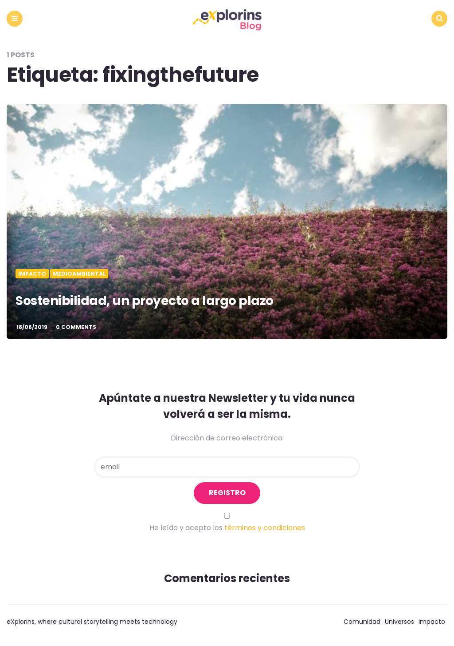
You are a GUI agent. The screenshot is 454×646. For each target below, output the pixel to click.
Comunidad (362, 621)
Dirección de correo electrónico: (227, 438)
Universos (399, 621)
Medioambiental (79, 274)
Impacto (32, 274)
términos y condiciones (264, 528)
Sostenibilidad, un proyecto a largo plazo (145, 300)
